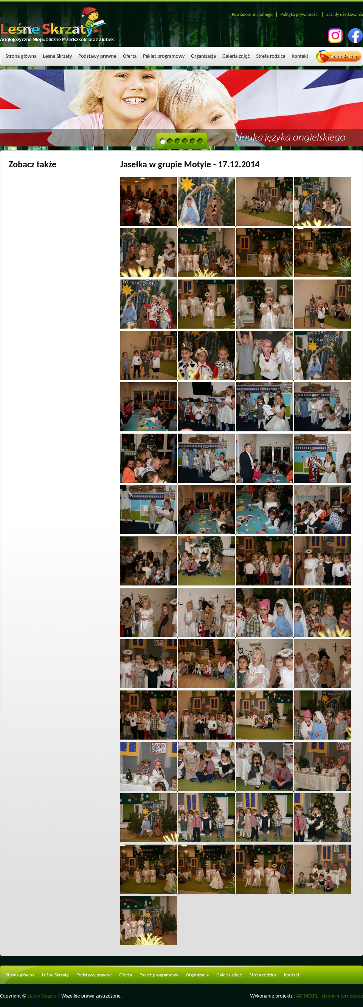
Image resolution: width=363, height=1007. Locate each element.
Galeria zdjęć (236, 56)
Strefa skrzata (343, 56)
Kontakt (300, 56)
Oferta (130, 56)
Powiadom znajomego (252, 14)
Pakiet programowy (164, 56)
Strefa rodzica (270, 56)
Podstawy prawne (97, 56)
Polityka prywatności (299, 14)
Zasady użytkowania (344, 14)
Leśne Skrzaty (57, 56)
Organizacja (203, 56)
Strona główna (21, 56)
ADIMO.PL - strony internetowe (329, 996)
